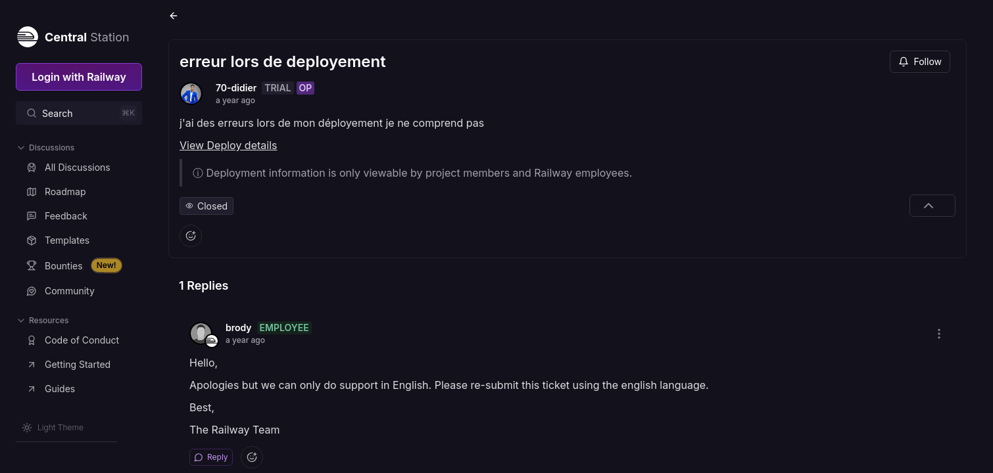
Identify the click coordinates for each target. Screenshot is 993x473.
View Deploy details (228, 145)
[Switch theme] (52, 428)
